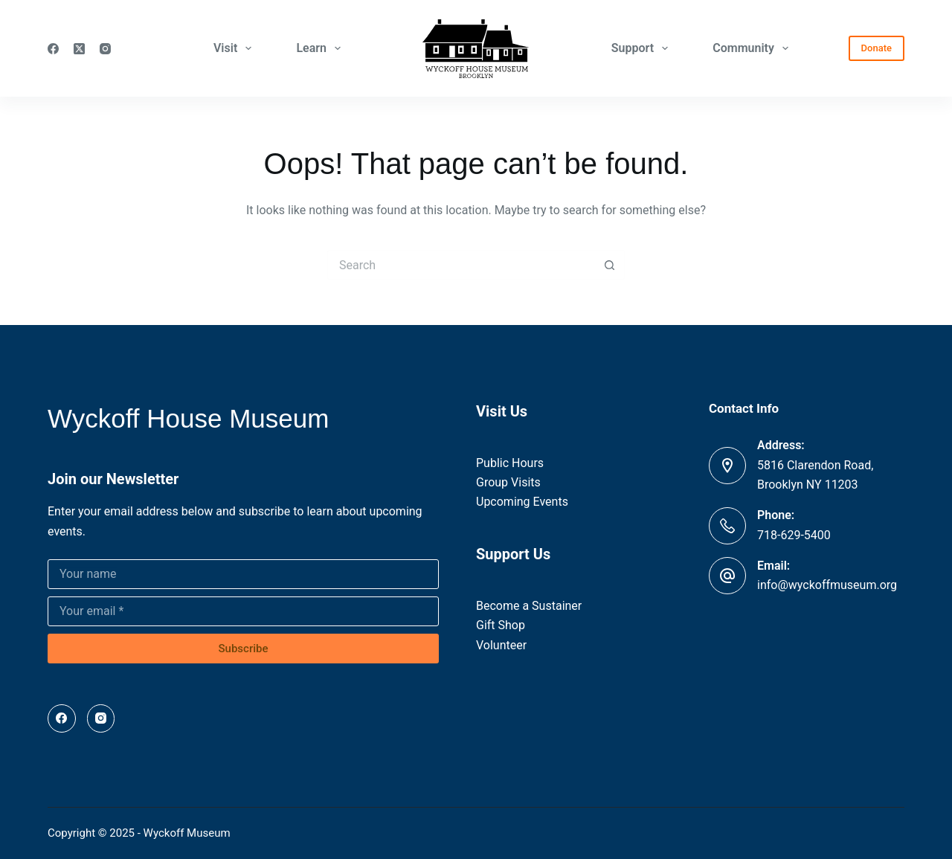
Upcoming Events (522, 502)
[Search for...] (461, 265)
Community (753, 48)
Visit (235, 48)
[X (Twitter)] (79, 48)
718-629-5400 (794, 535)
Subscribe (243, 648)
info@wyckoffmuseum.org (827, 585)
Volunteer (501, 645)
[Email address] (243, 611)
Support (642, 48)
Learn (321, 48)
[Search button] (610, 265)
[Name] (243, 574)
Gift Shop (500, 625)
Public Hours (510, 463)
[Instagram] (105, 48)
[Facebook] (53, 48)
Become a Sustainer (529, 606)
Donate (876, 48)
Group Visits (508, 482)
